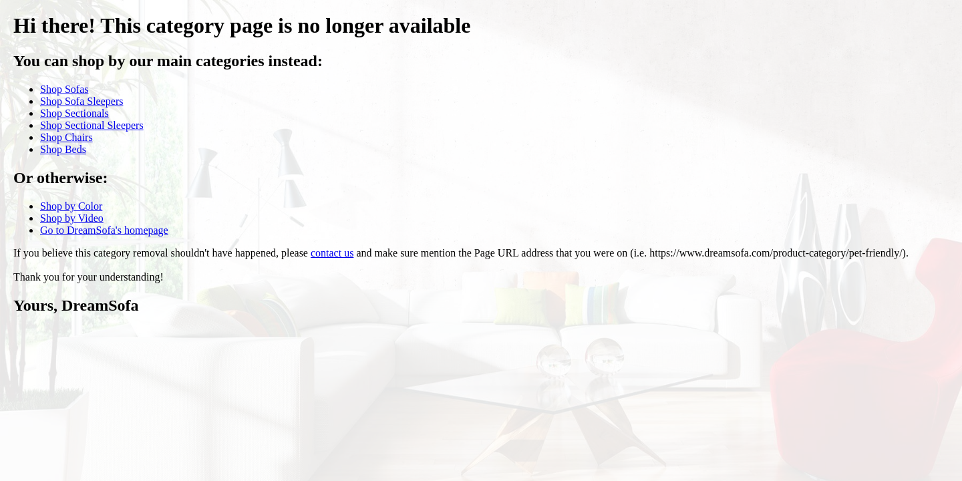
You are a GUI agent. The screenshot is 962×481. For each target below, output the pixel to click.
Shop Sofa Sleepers (81, 101)
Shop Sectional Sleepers (92, 125)
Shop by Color (71, 206)
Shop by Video (72, 218)
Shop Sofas (64, 89)
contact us (332, 253)
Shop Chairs (66, 137)
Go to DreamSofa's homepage (104, 230)
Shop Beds (63, 149)
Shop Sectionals (74, 113)
